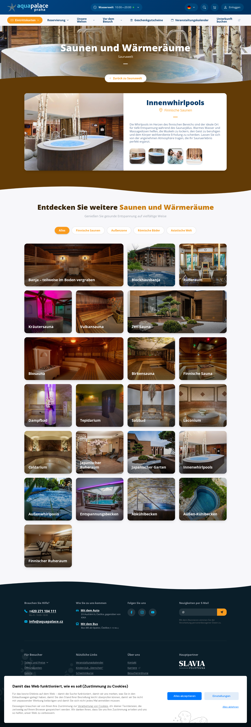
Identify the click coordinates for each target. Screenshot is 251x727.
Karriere (134, 667)
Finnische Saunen (88, 230)
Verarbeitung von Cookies (93, 706)
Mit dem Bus (87, 624)
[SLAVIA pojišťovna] (192, 664)
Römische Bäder (149, 230)
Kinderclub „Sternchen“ (89, 667)
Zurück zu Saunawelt (125, 78)
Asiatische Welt (181, 230)
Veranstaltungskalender (89, 662)
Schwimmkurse (84, 673)
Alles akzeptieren (185, 696)
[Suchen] (204, 7)
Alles (62, 230)
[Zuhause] (27, 7)
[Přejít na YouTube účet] (153, 612)
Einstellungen (221, 696)
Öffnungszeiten (33, 667)
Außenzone (119, 230)
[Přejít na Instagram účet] (142, 612)
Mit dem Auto (87, 610)
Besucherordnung (138, 673)
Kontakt (132, 662)
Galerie (28, 673)
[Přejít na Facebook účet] (131, 612)
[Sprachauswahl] (191, 7)
